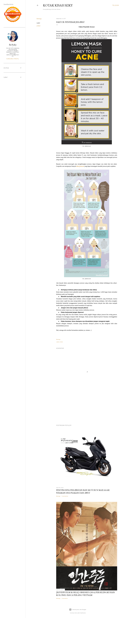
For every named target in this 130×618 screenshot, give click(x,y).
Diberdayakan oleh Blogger (77, 609)
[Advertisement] (86, 407)
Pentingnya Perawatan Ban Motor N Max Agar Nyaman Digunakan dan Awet (83, 491)
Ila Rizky (12, 44)
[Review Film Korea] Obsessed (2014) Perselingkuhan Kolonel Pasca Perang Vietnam (85, 593)
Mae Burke (83, 613)
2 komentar (65, 598)
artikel (38, 26)
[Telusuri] (115, 5)
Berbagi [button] (39, 19)
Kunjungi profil (12, 59)
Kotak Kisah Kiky (58, 5)
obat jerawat (80, 166)
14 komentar (65, 496)
